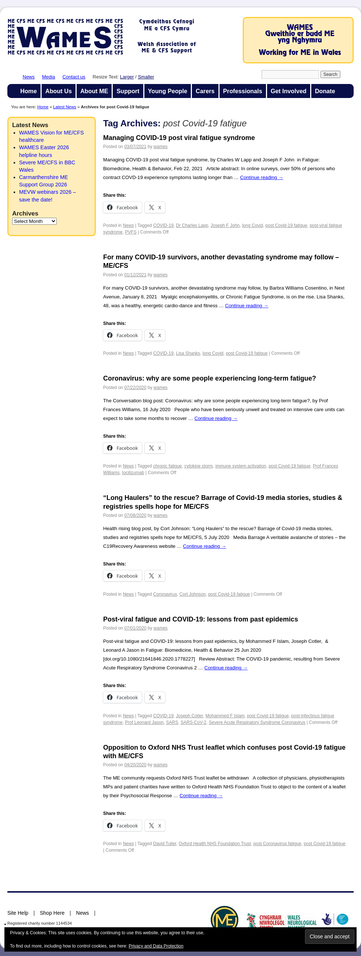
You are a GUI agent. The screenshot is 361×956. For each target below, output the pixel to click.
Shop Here (52, 913)
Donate (325, 91)
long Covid (252, 225)
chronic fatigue (167, 466)
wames (161, 146)
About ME (94, 91)
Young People (167, 91)
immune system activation (240, 466)
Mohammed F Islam (225, 715)
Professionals (242, 91)
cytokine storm (198, 466)
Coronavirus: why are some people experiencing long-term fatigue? (209, 378)
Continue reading (261, 177)
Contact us (73, 77)
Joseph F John (225, 225)
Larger (127, 77)
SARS (172, 722)
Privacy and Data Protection (156, 946)
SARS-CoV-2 (193, 722)
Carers (205, 91)
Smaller (146, 77)
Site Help (17, 913)
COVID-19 (163, 225)
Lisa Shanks (188, 353)
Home (28, 91)
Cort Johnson (192, 594)
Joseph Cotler (189, 715)
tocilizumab (133, 472)
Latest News (64, 107)
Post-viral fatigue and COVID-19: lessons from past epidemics (200, 619)
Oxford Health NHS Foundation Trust (215, 843)
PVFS (130, 232)
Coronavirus (165, 594)
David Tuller (164, 843)
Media (48, 77)
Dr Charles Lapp (192, 225)
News (29, 77)
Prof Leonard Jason (144, 722)
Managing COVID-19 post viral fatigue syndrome (179, 137)
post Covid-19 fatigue (286, 225)
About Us (58, 91)
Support (127, 91)
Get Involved (288, 91)
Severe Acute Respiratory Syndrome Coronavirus (257, 722)
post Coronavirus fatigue (277, 843)
